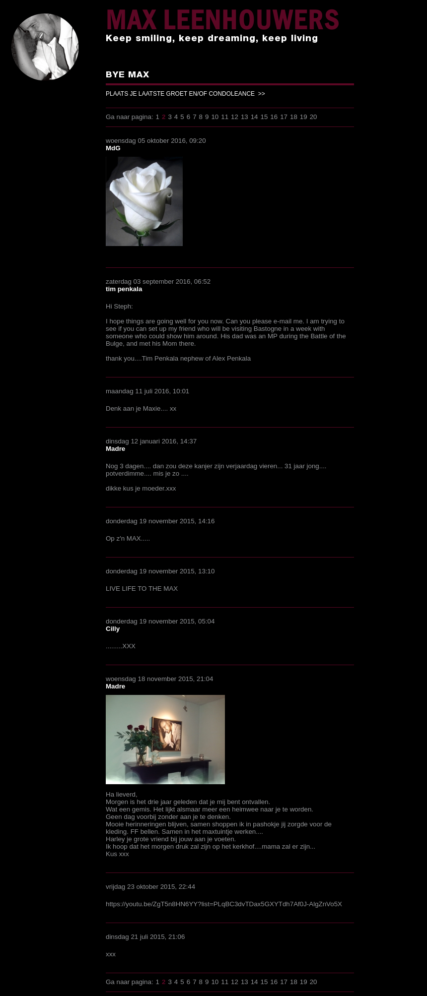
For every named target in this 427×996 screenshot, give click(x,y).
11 (224, 117)
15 (264, 117)
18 (293, 117)
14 (254, 117)
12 (234, 117)
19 (303, 117)
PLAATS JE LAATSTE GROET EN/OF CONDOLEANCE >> (185, 93)
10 (214, 117)
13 (244, 117)
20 (313, 117)
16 (274, 117)
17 (283, 117)
